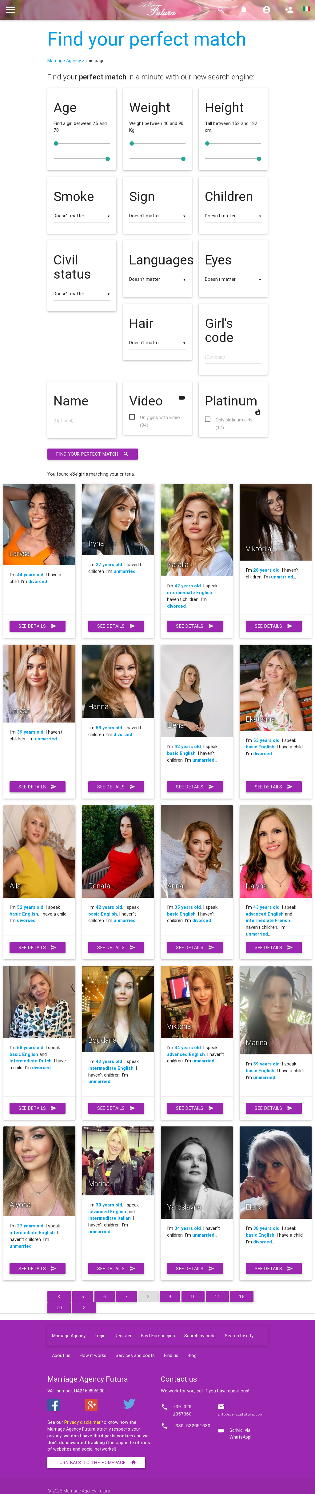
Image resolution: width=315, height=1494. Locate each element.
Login (100, 1336)
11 (217, 1296)
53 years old (109, 728)
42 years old (187, 586)
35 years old (187, 907)
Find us (171, 1355)
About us (61, 1355)
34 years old (187, 1047)
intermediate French (268, 920)
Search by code (200, 1336)
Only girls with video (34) (160, 417)
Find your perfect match (146, 39)
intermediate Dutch (31, 1061)
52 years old (30, 907)
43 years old (266, 907)
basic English (181, 753)
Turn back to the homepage (96, 1462)
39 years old (30, 732)
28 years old (266, 570)
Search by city (239, 1336)
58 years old (30, 1047)
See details (37, 626)
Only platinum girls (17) (234, 420)
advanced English (265, 914)
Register (123, 1336)
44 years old (30, 575)
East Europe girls (158, 1336)
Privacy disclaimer (82, 1422)
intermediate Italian (109, 1218)
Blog (192, 1355)
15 (242, 1296)
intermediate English (189, 592)
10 (193, 1296)
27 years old (109, 564)
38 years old (266, 1228)
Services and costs (135, 1355)
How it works (93, 1355)
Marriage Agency (69, 1336)
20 (59, 1308)
